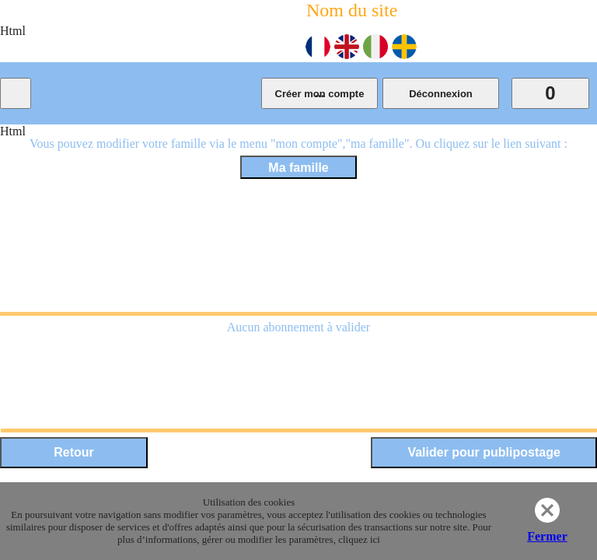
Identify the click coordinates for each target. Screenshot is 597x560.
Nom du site (351, 10)
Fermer (547, 536)
